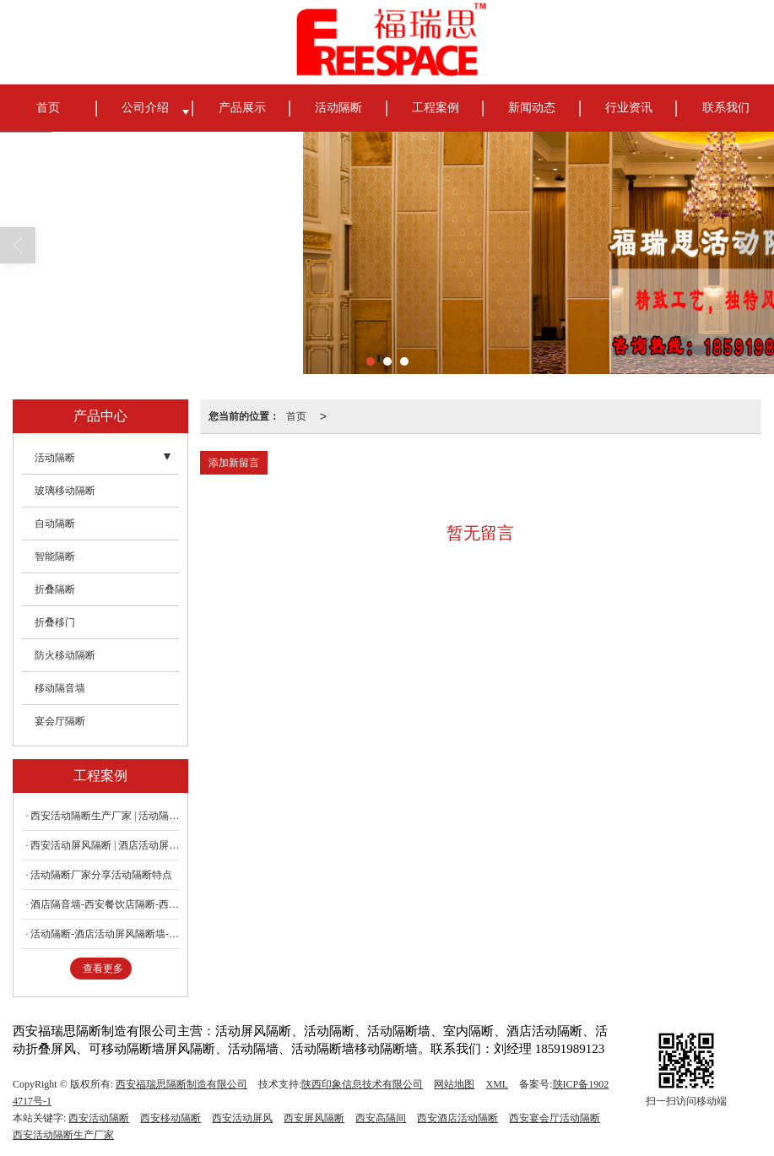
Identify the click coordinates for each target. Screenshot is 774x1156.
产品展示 (242, 107)
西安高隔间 (380, 1118)
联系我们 (726, 107)
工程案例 (435, 107)
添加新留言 (233, 463)
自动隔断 (55, 523)
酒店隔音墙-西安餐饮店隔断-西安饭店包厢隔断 (104, 904)
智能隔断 (55, 556)
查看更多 (103, 968)
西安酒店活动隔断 (457, 1118)
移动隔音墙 (60, 688)
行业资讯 (628, 107)
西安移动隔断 (170, 1118)
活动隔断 (338, 107)
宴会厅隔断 (60, 721)
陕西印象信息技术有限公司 (362, 1084)
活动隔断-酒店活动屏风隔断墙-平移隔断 (104, 934)
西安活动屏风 (242, 1118)
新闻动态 (531, 107)
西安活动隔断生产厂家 (63, 1135)
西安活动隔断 (98, 1118)
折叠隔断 (55, 589)
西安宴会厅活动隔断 (554, 1118)
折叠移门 (55, 622)
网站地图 (454, 1084)
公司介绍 (145, 107)
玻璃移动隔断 (65, 491)
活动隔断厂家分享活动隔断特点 (101, 875)
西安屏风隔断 (314, 1118)
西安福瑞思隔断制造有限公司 (181, 1084)
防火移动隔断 (65, 655)
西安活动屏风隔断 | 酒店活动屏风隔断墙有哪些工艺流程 (104, 845)
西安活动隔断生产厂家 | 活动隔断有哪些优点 (104, 816)
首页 (48, 107)
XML (496, 1084)
